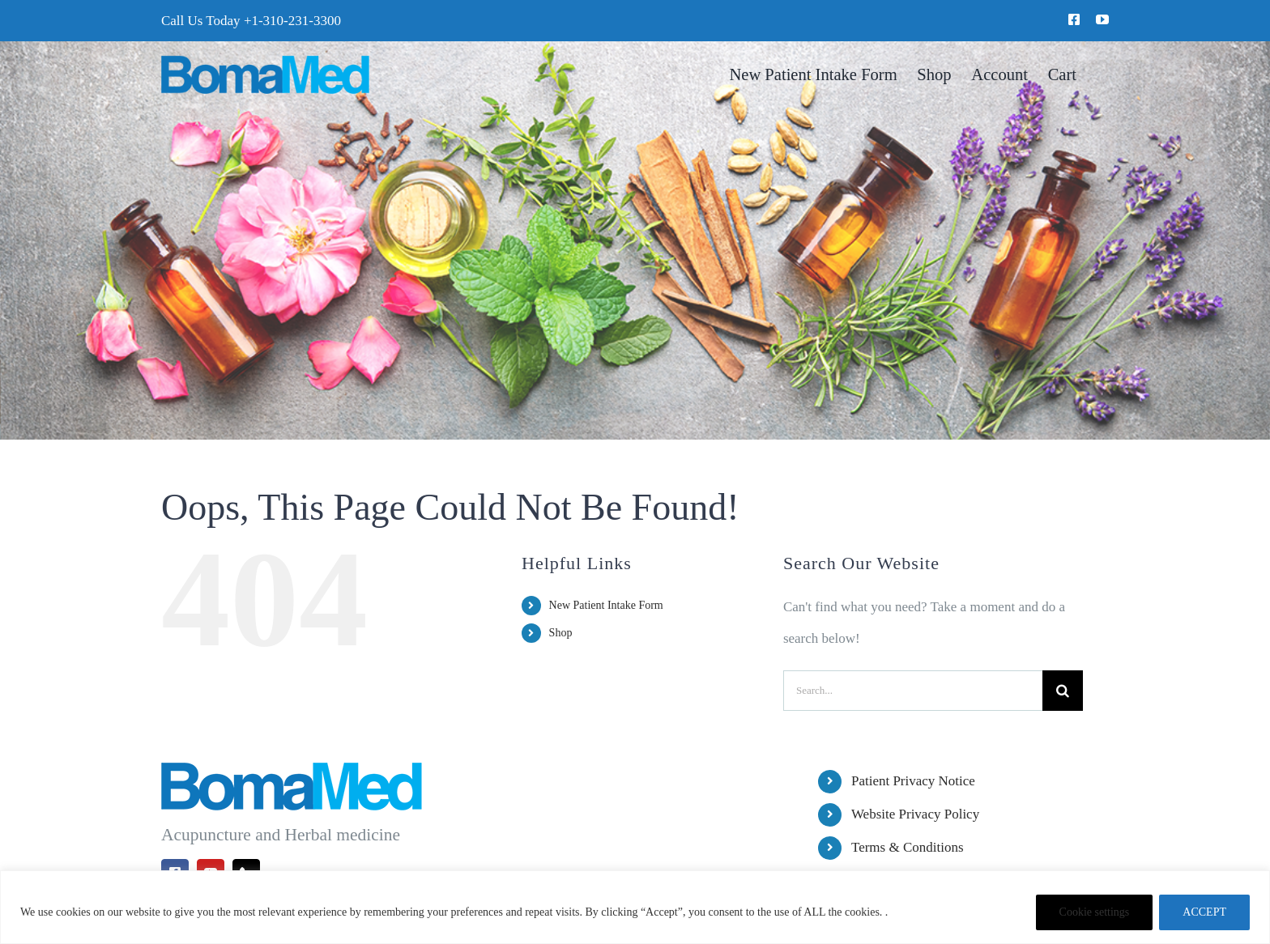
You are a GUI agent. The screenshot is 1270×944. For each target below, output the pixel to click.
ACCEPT (1204, 912)
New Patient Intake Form (606, 605)
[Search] (1062, 690)
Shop (561, 633)
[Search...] (912, 690)
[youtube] (1102, 19)
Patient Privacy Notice (913, 781)
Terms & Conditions (907, 847)
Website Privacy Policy (915, 814)
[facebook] (1074, 19)
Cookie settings (1094, 912)
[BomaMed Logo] (265, 62)
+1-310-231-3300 (292, 20)
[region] (635, 907)
